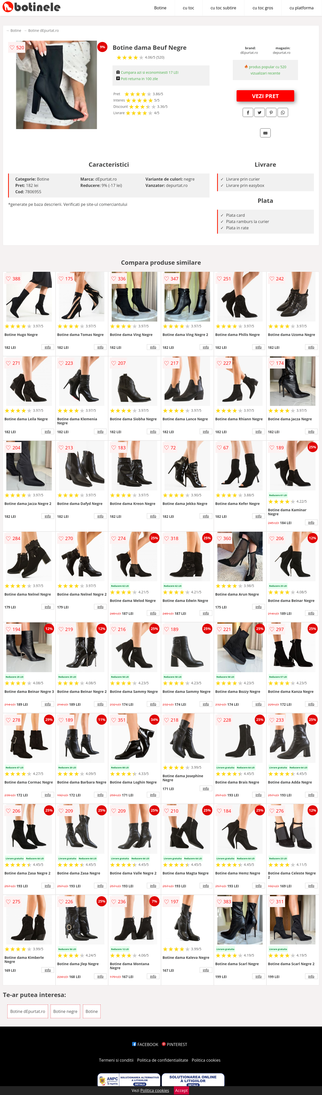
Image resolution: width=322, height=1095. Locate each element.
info (48, 347)
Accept (181, 1090)
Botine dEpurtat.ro (43, 30)
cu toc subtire (223, 8)
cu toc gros (262, 8)
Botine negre (65, 1011)
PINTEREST (174, 1044)
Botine (160, 8)
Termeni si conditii (116, 1060)
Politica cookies (206, 1060)
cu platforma (302, 8)
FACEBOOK (145, 1044)
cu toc (188, 8)
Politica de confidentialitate (162, 1060)
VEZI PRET (265, 96)
